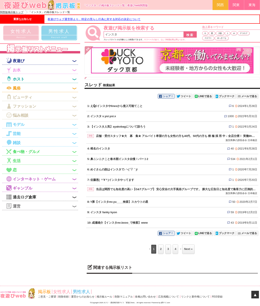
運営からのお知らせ (82, 296)
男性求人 (81, 291)
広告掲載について (168, 296)
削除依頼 (63, 296)
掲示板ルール (104, 296)
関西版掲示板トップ (11, 12)
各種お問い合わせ (145, 296)
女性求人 (61, 291)
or (234, 33)
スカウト (208, 38)
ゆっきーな (221, 38)
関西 (220, 5)
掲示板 (44, 291)
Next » (188, 249)
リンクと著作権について (195, 296)
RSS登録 (217, 296)
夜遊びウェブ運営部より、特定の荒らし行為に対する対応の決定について (94, 19)
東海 (252, 5)
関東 (236, 5)
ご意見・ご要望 (47, 296)
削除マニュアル (124, 296)
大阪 (220, 33)
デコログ (243, 33)
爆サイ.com (165, 303)
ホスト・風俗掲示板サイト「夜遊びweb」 (120, 303)
